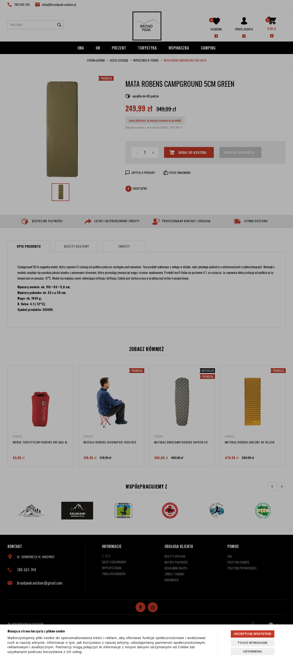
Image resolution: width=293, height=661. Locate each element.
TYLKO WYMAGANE (252, 642)
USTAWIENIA (252, 651)
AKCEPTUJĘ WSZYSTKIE (252, 634)
